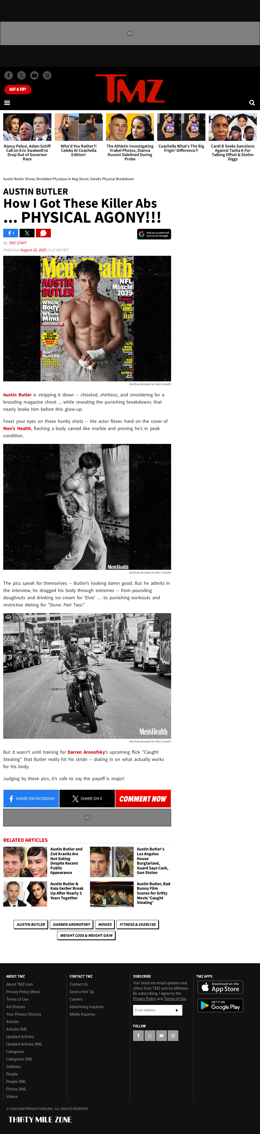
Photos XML (16, 1089)
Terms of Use (17, 999)
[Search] (252, 102)
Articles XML (17, 1029)
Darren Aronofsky (71, 924)
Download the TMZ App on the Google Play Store (220, 1005)
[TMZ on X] (21, 75)
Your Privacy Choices (23, 1014)
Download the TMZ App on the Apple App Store (220, 987)
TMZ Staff (17, 242)
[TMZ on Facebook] (8, 75)
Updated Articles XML (24, 1044)
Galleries (13, 1067)
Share (31, 799)
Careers (76, 999)
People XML (16, 1081)
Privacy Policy (144, 999)
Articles (12, 1022)
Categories (15, 1052)
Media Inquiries (82, 1014)
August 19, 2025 (33, 249)
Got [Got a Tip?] (17, 89)
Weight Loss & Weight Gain (86, 935)
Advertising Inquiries (87, 1007)
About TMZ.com (19, 984)
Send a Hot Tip (82, 992)
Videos (12, 1096)
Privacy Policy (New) (23, 992)
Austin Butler (31, 924)
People (12, 1074)
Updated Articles (20, 1037)
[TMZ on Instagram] (47, 75)
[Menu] (7, 102)
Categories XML (19, 1059)
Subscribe (177, 1010)
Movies (104, 924)
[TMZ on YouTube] (161, 1035)
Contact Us (79, 984)
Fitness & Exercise (137, 924)
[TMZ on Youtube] (34, 75)
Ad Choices (15, 1007)
